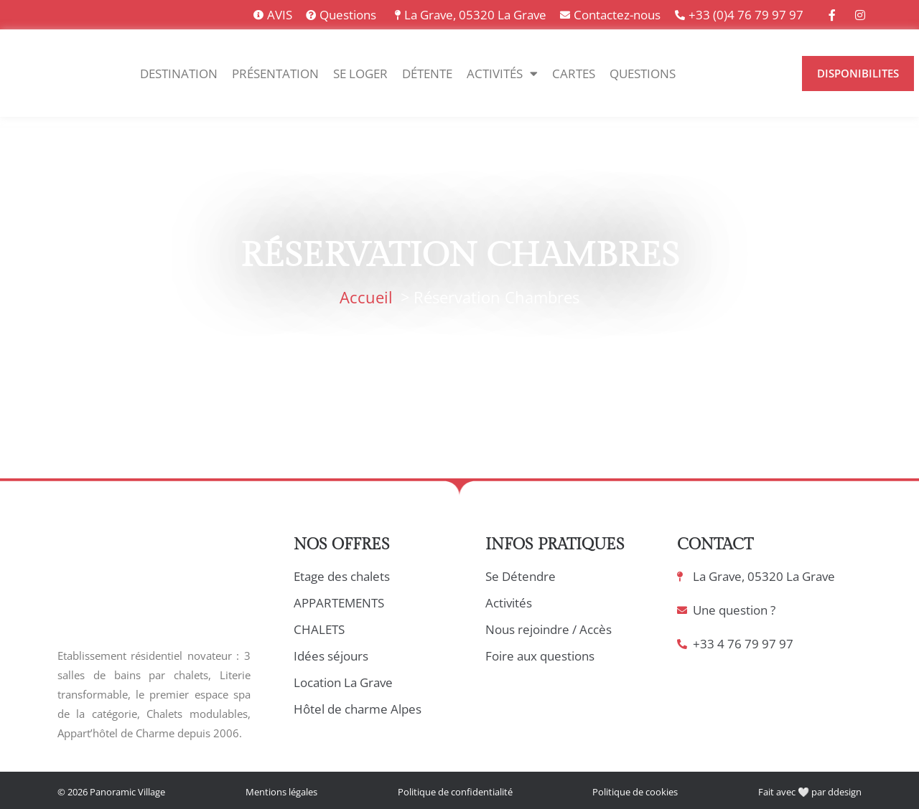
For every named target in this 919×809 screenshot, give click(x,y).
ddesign (845, 791)
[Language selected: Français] (742, 73)
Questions (643, 73)
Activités (502, 73)
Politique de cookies (635, 791)
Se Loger (360, 73)
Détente (427, 73)
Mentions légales (281, 791)
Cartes (573, 73)
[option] (734, 74)
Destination (179, 73)
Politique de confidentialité (455, 791)
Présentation (275, 73)
